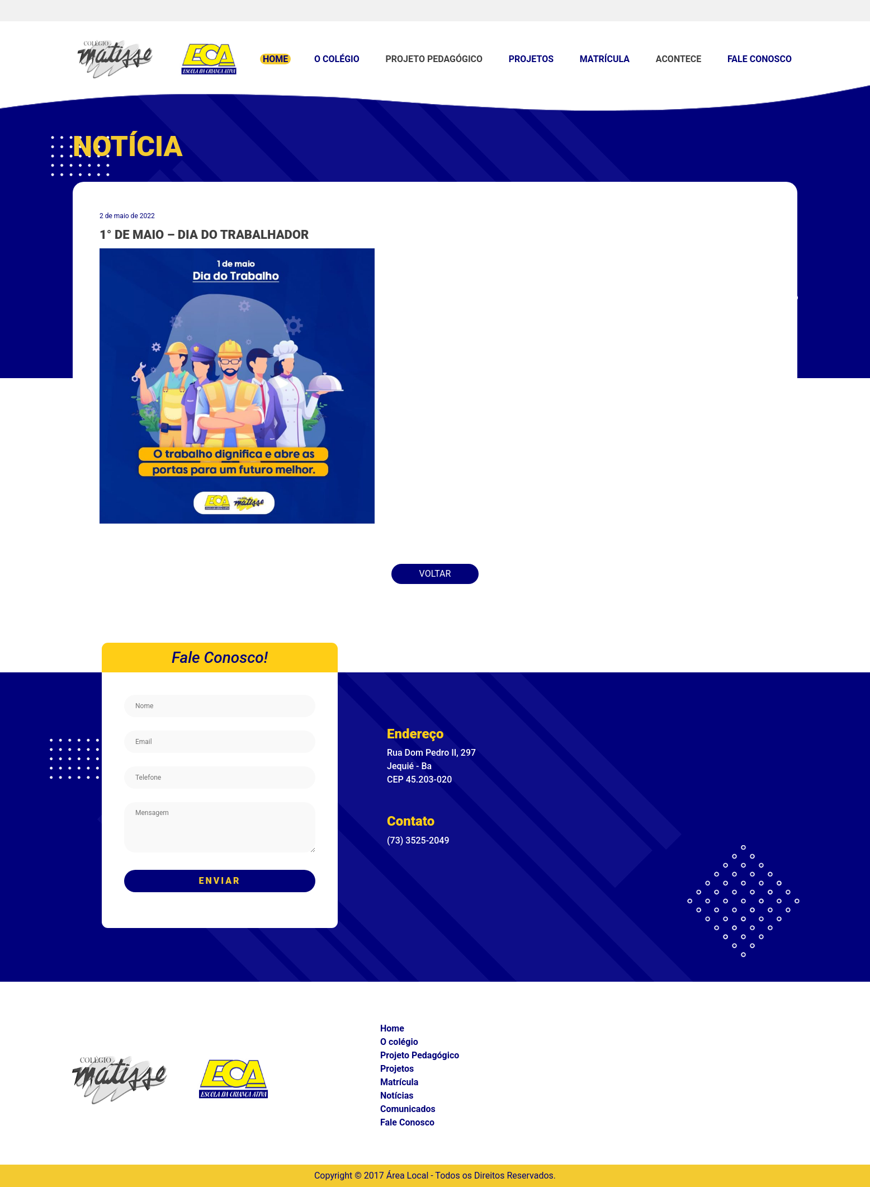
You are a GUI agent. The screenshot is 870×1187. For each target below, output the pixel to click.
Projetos (531, 59)
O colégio (337, 59)
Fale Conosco (759, 59)
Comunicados (408, 1109)
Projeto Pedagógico (434, 59)
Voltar (435, 573)
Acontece (679, 59)
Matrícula (605, 59)
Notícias (396, 1095)
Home (275, 59)
